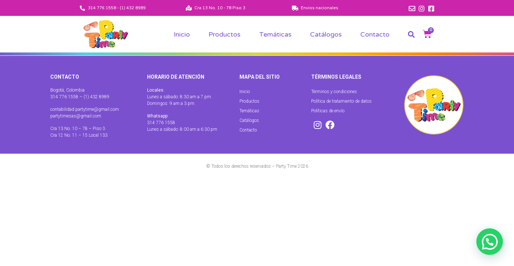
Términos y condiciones (334, 91)
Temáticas (275, 34)
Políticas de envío (327, 110)
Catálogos (326, 34)
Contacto (374, 34)
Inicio (182, 34)
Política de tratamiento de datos (341, 101)
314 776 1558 (161, 122)
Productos (224, 34)
